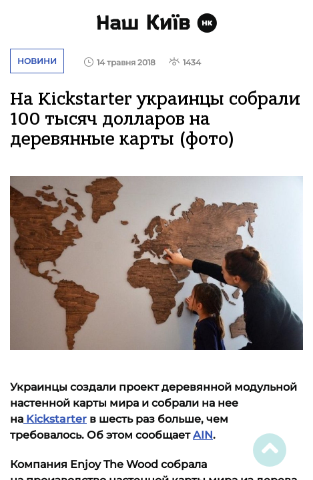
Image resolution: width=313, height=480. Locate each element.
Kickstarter (55, 419)
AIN (203, 435)
